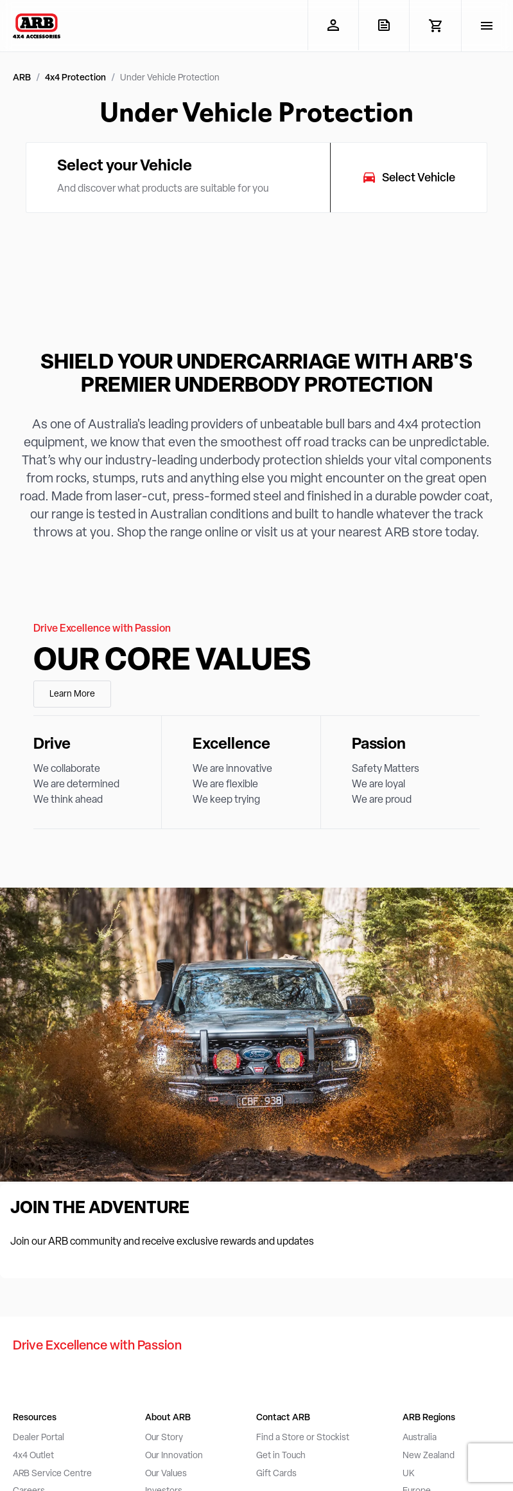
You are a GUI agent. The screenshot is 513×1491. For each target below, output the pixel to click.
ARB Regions (429, 1418)
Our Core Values (172, 661)
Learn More (72, 694)
